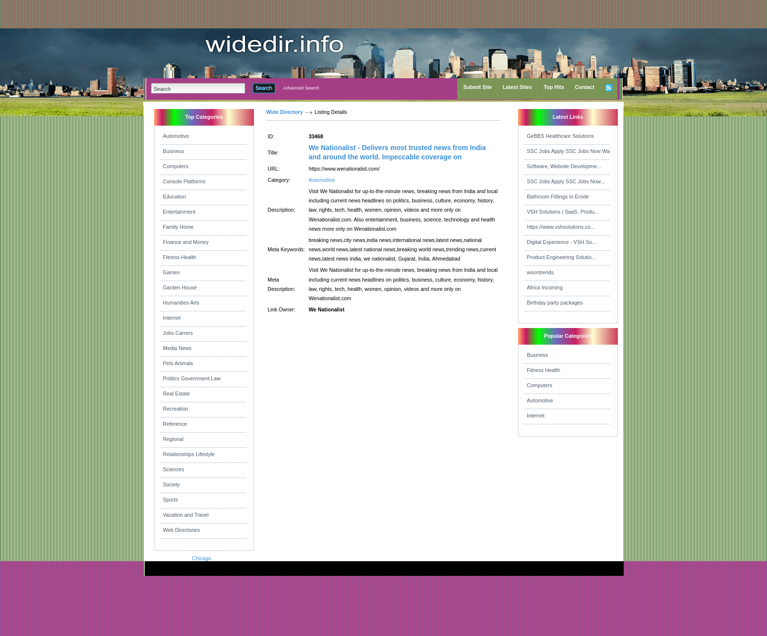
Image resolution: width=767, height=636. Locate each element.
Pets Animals (178, 363)
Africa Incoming (545, 287)
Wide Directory (284, 112)
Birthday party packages (555, 303)
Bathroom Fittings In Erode (558, 196)
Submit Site (477, 87)
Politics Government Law (192, 378)
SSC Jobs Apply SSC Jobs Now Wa (568, 151)
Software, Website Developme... (564, 166)
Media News (177, 348)
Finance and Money (186, 242)
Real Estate (176, 393)
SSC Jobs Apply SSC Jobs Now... (566, 181)
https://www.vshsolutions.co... (561, 227)
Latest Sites (517, 87)
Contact (584, 87)
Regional (173, 439)
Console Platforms (184, 181)
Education (174, 196)
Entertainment (179, 212)
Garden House (180, 287)
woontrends (540, 272)
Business (173, 151)
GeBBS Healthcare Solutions (560, 136)
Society (171, 484)
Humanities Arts (181, 303)
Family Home (178, 227)
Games (171, 272)
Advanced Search (301, 88)
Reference (175, 424)
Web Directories (181, 530)
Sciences (173, 469)
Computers (175, 166)
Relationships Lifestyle (189, 454)
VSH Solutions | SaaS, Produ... (563, 212)
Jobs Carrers (178, 333)
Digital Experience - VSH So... (561, 242)
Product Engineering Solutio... (561, 257)
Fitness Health (179, 257)
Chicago (201, 558)
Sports (170, 500)
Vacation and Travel (185, 515)
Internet (171, 318)
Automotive (176, 136)
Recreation (175, 409)
